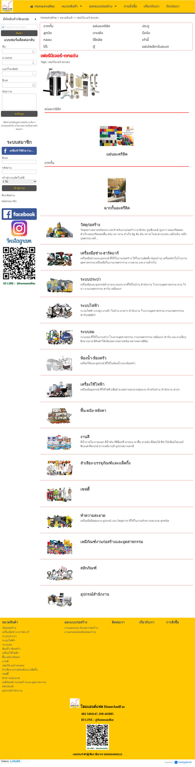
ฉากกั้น (49, 163)
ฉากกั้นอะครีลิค (117, 208)
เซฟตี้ (85, 489)
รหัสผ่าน (7, 167)
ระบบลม (87, 332)
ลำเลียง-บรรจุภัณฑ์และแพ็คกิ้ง (105, 463)
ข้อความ (7, 91)
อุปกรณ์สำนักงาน (94, 594)
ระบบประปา (90, 279)
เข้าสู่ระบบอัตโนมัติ (13, 177)
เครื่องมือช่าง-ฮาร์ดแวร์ (99, 253)
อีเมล (5, 80)
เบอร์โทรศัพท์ (10, 69)
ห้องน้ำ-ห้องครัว (93, 358)
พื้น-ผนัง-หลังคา (93, 411)
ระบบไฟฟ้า (89, 306)
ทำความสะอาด (92, 515)
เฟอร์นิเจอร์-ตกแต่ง (59, 62)
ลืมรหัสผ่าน (8, 195)
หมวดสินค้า (67, 17)
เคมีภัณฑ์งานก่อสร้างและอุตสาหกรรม (111, 542)
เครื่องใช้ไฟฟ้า (92, 384)
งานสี (84, 437)
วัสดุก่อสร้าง (90, 225)
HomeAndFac (49, 17)
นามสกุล (7, 57)
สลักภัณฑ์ (88, 568)
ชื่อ (4, 46)
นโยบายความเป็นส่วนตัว (26, 126)
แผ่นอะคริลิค (53, 109)
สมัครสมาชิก (9, 201)
